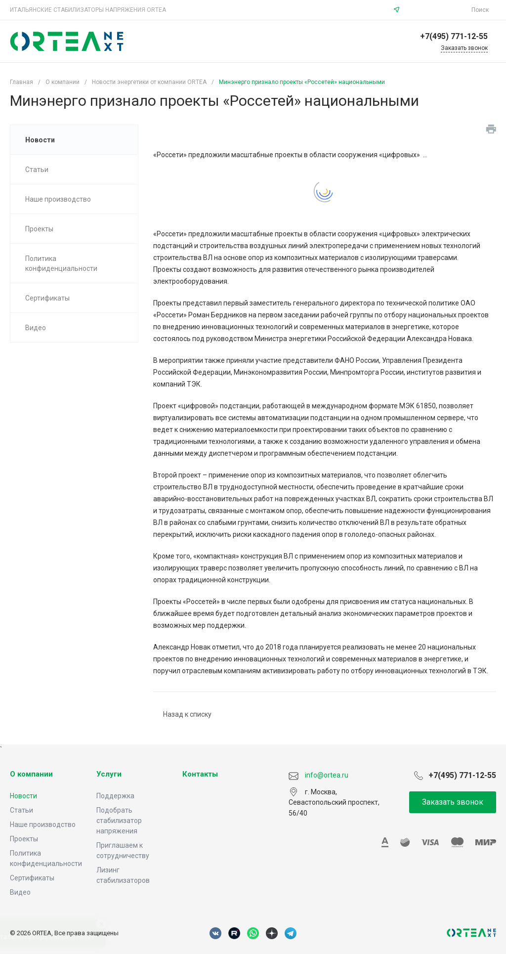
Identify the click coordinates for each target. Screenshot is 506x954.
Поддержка (115, 796)
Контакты (200, 774)
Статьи (21, 810)
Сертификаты (32, 878)
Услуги (109, 774)
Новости (23, 796)
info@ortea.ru (436, 9)
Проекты (24, 839)
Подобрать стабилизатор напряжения (119, 820)
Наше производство (43, 824)
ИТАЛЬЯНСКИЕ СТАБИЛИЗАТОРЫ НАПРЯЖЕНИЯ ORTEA (88, 9)
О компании (31, 774)
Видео (20, 892)
